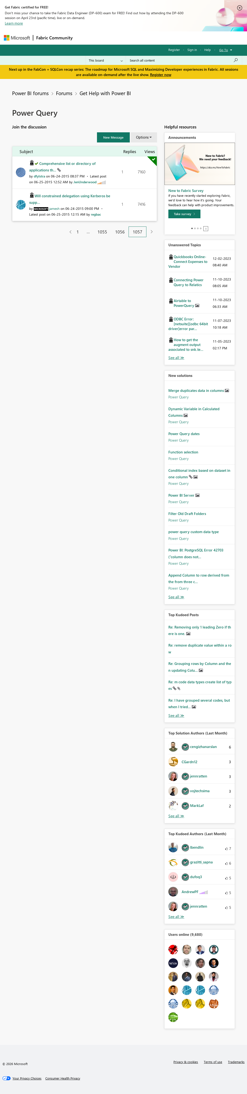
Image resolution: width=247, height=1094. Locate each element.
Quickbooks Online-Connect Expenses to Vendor (187, 261)
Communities (146, 38)
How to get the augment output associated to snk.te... (185, 344)
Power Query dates (183, 433)
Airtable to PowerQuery (184, 303)
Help (207, 50)
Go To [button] (223, 50)
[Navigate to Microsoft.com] (17, 38)
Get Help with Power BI (105, 93)
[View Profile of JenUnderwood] (85, 182)
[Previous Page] (68, 231)
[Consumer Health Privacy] (62, 1078)
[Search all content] (184, 60)
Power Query (178, 397)
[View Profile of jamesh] (54, 208)
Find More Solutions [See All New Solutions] (176, 597)
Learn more (14, 23)
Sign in (192, 50)
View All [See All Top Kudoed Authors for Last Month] (176, 916)
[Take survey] (184, 214)
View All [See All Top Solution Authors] (176, 816)
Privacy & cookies (185, 1062)
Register (174, 50)
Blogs (168, 38)
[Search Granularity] (106, 60)
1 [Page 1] (77, 232)
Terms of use (213, 1062)
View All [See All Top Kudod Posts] (176, 715)
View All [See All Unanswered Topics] (176, 357)
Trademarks (236, 1062)
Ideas (124, 38)
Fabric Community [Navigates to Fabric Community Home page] (54, 38)
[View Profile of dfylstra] (39, 176)
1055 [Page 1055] (102, 232)
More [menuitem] (184, 38)
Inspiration (104, 38)
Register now (160, 74)
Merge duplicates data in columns (196, 390)
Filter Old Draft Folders (187, 513)
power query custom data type (193, 531)
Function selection (183, 452)
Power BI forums (30, 93)
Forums (83, 38)
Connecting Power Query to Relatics (189, 282)
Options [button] (142, 137)
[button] (113, 137)
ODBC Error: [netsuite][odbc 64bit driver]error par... (188, 324)
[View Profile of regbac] (96, 214)
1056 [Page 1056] (120, 232)
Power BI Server (181, 495)
